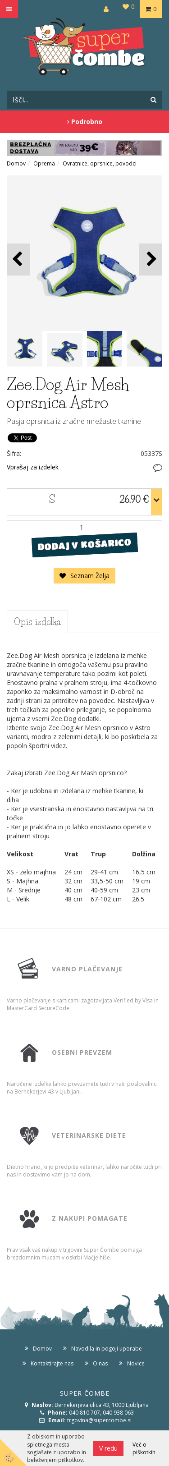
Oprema (44, 163)
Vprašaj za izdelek (33, 467)
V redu (108, 1448)
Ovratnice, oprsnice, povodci (100, 163)
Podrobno (84, 121)
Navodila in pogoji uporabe (106, 1348)
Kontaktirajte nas (52, 1363)
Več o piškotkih (143, 1448)
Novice (136, 1363)
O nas (100, 1363)
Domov (16, 163)
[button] (150, 260)
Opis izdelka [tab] (37, 621)
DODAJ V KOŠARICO (84, 544)
